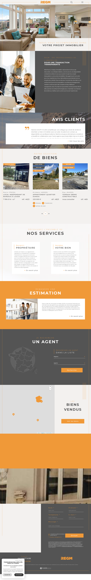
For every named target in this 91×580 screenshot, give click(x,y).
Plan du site (48, 571)
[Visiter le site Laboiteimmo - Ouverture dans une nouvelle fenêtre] (45, 576)
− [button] (50, 395)
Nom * (51, 514)
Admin (61, 571)
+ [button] (50, 393)
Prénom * (73, 514)
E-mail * (72, 521)
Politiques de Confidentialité (67, 553)
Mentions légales (55, 571)
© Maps (42, 439)
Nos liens (65, 571)
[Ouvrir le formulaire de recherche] (71, 2)
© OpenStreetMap (49, 439)
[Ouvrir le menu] (82, 2)
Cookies (76, 571)
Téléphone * (54, 521)
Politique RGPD (71, 571)
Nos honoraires (42, 571)
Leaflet (38, 439)
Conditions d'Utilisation (78, 553)
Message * (53, 528)
